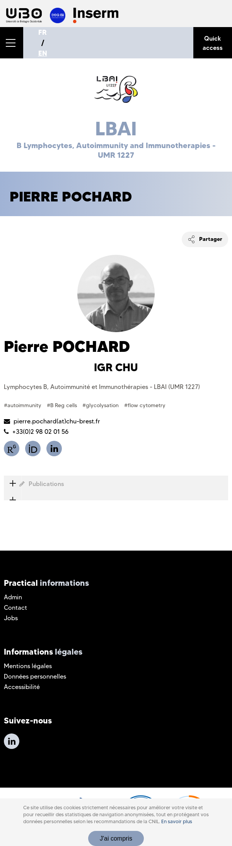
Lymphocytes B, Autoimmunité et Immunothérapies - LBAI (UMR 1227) (102, 387)
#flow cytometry (144, 405)
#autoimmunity (23, 405)
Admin (13, 597)
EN (42, 53)
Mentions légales (28, 666)
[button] (11, 42)
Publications (34, 484)
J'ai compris (116, 838)
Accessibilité (22, 687)
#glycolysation (101, 405)
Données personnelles (35, 676)
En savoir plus (176, 821)
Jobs (11, 618)
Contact (15, 607)
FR (42, 32)
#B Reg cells (62, 405)
